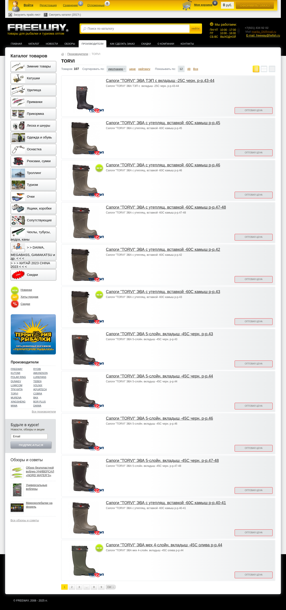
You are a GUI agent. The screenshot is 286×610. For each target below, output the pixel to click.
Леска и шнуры (31, 125)
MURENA (16, 397)
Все (195, 69)
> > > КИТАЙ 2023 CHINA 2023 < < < (30, 264)
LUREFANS (39, 377)
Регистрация (48, 5)
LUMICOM (16, 385)
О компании (166, 43)
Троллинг (26, 173)
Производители (92, 43)
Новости (52, 43)
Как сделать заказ (122, 43)
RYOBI (37, 369)
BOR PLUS (39, 401)
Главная (16, 43)
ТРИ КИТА (17, 389)
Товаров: (67, 69)
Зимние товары (31, 66)
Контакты (187, 43)
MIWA (14, 405)
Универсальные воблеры (36, 487)
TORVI (14, 393)
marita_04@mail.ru (264, 31)
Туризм (25, 184)
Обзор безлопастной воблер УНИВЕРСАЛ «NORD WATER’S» (40, 471)
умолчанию (115, 69)
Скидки (146, 43)
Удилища (26, 90)
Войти (28, 5)
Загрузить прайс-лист (27, 14)
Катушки (26, 78)
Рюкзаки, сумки (31, 161)
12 (181, 69)
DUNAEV (16, 381)
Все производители (44, 411)
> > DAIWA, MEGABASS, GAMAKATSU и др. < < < (33, 251)
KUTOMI (15, 373)
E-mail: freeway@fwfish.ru (263, 35)
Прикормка (28, 113)
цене (132, 69)
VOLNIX (37, 385)
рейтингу (144, 69)
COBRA (37, 393)
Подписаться (31, 445)
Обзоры (69, 43)
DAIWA (37, 405)
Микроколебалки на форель (39, 504)
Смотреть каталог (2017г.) (65, 14)
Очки (23, 196)
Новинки (26, 289)
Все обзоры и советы (25, 520)
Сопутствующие (32, 220)
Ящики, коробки (31, 208)
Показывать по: (165, 69)
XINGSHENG (18, 401)
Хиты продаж (29, 296)
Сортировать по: (93, 69)
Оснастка (27, 149)
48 (188, 69)
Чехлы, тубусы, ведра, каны (30, 234)
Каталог (33, 43)
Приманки (27, 102)
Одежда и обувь (32, 137)
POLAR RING (18, 377)
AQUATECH (40, 389)
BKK (35, 397)
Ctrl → (110, 587)
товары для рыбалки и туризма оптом (37, 29)
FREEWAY (17, 369)
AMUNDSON (40, 373)
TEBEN (37, 381)
